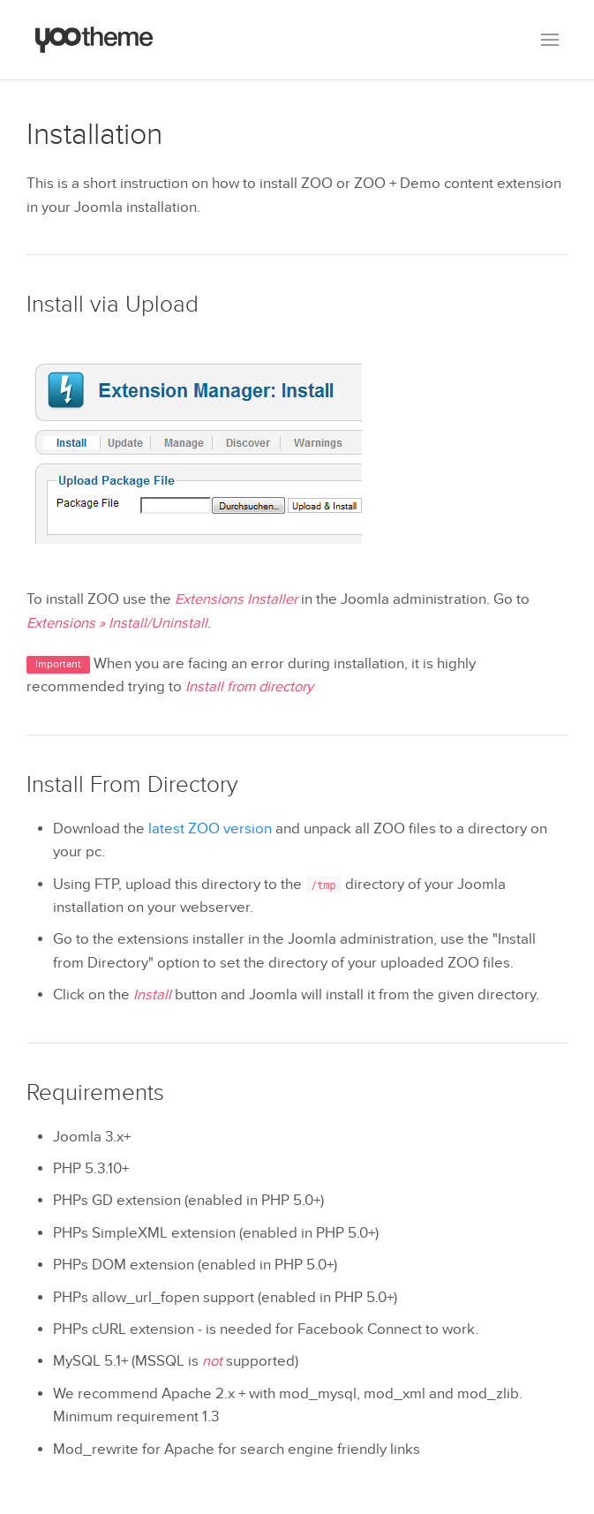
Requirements (95, 1093)
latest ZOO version (210, 829)
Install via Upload (112, 304)
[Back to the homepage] (94, 39)
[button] (550, 39)
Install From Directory (132, 785)
